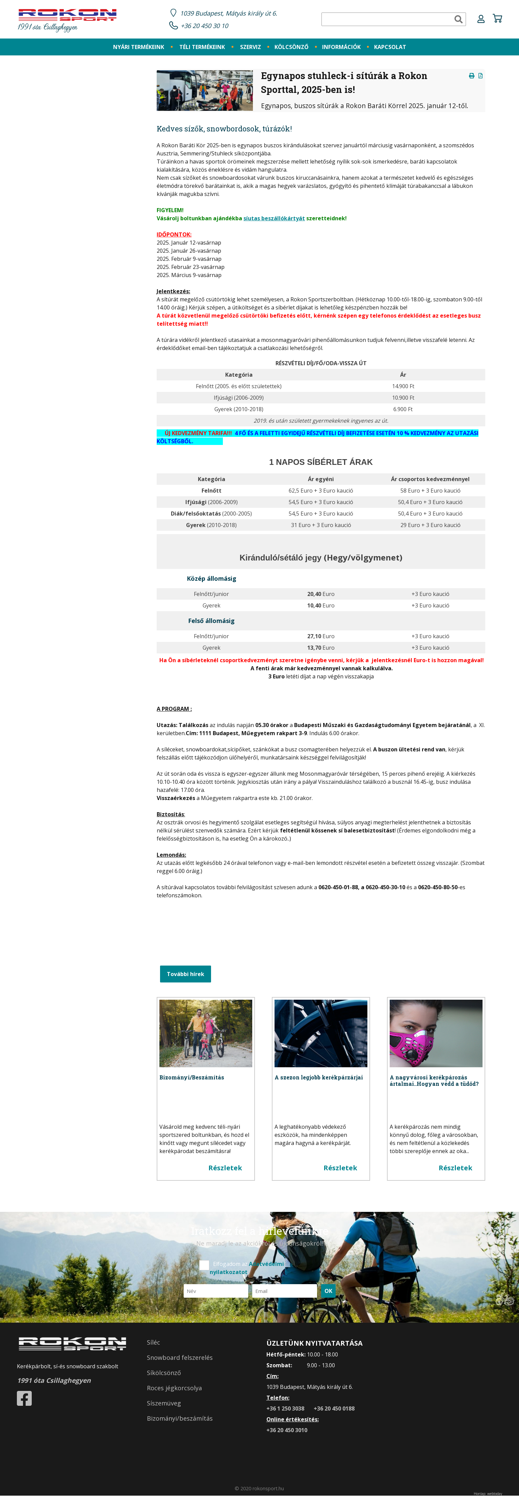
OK (328, 1292)
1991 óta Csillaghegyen (67, 21)
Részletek (225, 1168)
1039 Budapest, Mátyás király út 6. (232, 13)
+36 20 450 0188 (334, 1409)
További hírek (185, 975)
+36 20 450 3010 (286, 1431)
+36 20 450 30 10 (206, 26)
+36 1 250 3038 (286, 1409)
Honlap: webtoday (488, 1495)
